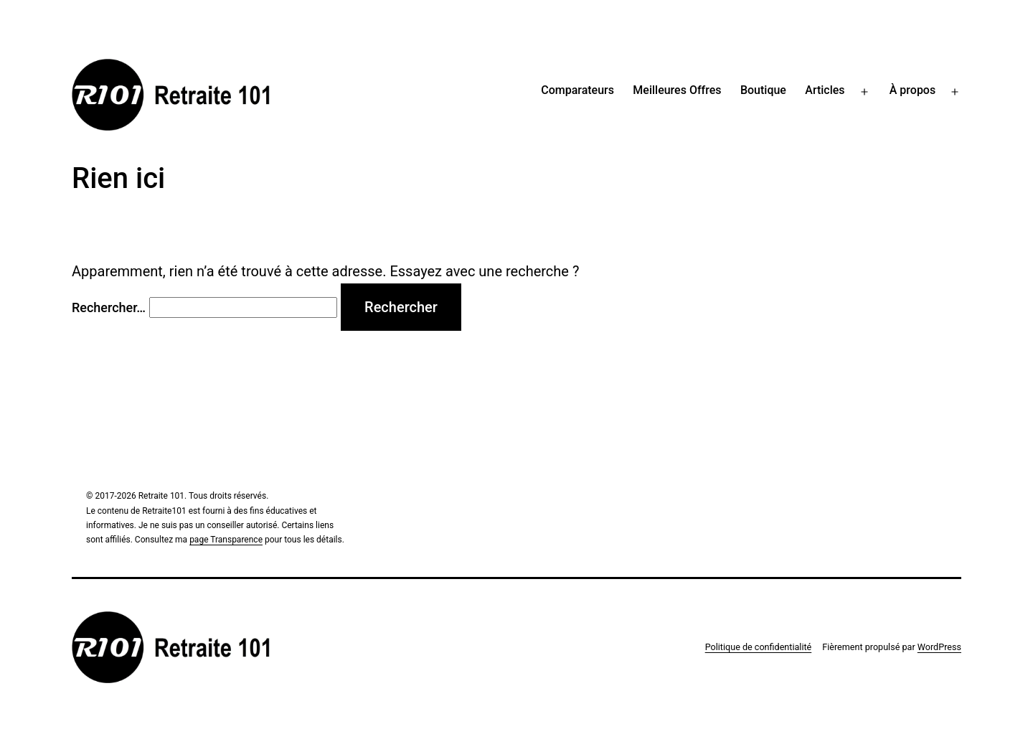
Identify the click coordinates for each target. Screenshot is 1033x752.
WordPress (939, 646)
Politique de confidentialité (758, 646)
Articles (824, 90)
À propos (912, 90)
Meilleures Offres (677, 90)
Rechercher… (109, 307)
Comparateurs (577, 90)
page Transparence (226, 540)
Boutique (763, 90)
